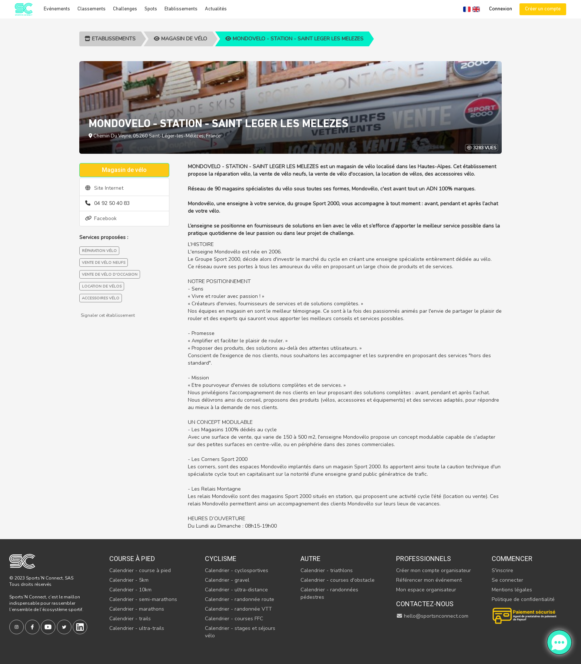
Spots (151, 9)
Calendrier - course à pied (140, 570)
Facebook (101, 218)
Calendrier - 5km (129, 580)
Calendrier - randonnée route (239, 599)
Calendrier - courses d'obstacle (338, 580)
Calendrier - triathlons (327, 570)
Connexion (500, 9)
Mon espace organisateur (426, 589)
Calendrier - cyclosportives (236, 570)
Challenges (125, 9)
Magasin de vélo (180, 38)
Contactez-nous (425, 604)
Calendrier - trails (130, 618)
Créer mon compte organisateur (433, 570)
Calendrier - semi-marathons (143, 599)
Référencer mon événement (429, 580)
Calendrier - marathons (136, 608)
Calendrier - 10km (130, 589)
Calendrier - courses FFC (234, 618)
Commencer (512, 558)
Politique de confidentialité (523, 599)
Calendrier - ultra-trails (136, 628)
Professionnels (423, 558)
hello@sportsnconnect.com (432, 616)
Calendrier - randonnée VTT (238, 608)
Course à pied (132, 558)
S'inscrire (502, 570)
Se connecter (507, 580)
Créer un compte (543, 9)
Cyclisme (220, 558)
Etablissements (181, 9)
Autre (311, 558)
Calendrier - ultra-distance (236, 589)
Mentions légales (512, 589)
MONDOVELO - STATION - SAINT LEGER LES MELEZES (294, 38)
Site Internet (104, 188)
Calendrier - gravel (227, 580)
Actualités (216, 9)
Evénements (57, 9)
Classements (91, 9)
